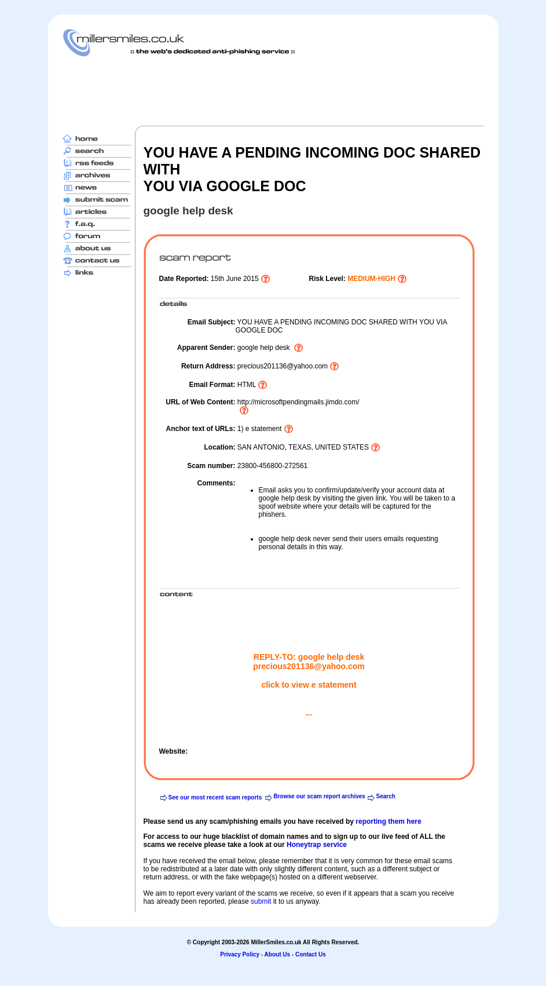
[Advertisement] (273, 91)
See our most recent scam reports (215, 797)
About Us (277, 954)
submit (261, 901)
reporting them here (388, 821)
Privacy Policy (239, 954)
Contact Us (310, 954)
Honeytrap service (317, 845)
